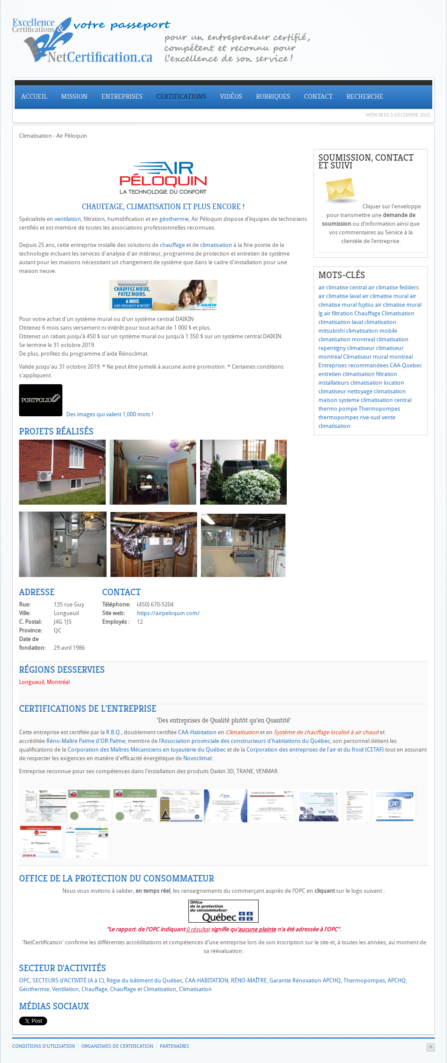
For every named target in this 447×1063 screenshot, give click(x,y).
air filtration (338, 313)
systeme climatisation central (375, 400)
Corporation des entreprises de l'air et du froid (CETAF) (315, 749)
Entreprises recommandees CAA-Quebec (370, 365)
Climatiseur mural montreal (378, 356)
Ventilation (65, 989)
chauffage (172, 245)
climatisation (216, 245)
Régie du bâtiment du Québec (144, 980)
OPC (24, 980)
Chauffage (367, 313)
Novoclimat (197, 758)
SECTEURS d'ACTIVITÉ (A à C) (68, 980)
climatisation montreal (346, 339)
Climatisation (398, 313)
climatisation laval (340, 322)
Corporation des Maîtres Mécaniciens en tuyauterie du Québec (147, 749)
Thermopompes (379, 408)
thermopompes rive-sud (349, 417)
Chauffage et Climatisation (143, 989)
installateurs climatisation (350, 382)
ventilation (68, 219)
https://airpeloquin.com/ (168, 613)
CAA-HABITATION (206, 980)
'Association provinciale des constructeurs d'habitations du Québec (245, 741)
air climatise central (342, 287)
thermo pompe (337, 408)
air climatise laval (339, 296)
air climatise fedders (393, 287)
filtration (386, 374)
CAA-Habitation (197, 732)
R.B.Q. (113, 732)
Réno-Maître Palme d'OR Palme (85, 741)
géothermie (174, 219)
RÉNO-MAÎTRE (249, 980)
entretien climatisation (346, 374)
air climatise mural (385, 296)
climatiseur (361, 348)
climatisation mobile (371, 330)
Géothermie (34, 989)
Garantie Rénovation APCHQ (305, 980)
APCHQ (397, 980)
